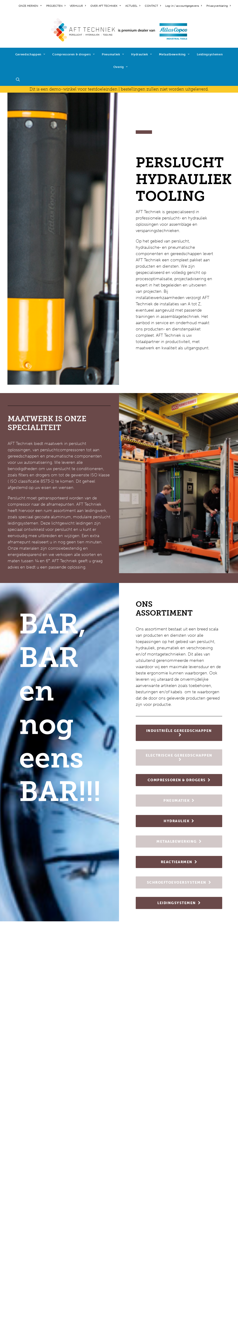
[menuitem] (31, 6)
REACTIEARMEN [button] (179, 862)
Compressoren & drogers (73, 54)
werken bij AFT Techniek (30, 1216)
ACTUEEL (132, 5)
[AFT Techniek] (119, 29)
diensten (73, 1278)
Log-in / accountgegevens (183, 5)
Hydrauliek (141, 54)
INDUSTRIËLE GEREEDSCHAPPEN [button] (179, 733)
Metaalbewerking (174, 54)
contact (14, 1234)
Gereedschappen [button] (30, 54)
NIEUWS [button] (118, 1102)
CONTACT (153, 5)
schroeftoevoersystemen (88, 1272)
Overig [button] (120, 67)
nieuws (14, 1228)
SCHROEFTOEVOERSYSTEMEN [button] (179, 882)
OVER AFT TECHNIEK (105, 5)
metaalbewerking (81, 1259)
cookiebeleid (19, 1257)
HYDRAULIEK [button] (179, 821)
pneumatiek (76, 1247)
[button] (20, 79)
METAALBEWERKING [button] (179, 841)
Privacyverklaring (218, 5)
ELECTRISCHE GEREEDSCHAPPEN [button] (179, 757)
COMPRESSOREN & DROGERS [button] (179, 780)
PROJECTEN (55, 5)
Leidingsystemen (210, 54)
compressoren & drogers (88, 1241)
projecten (16, 1222)
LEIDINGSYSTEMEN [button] (179, 903)
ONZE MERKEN (30, 5)
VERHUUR (78, 5)
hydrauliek (75, 1253)
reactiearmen (77, 1266)
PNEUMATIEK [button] (179, 800)
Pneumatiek (113, 54)
